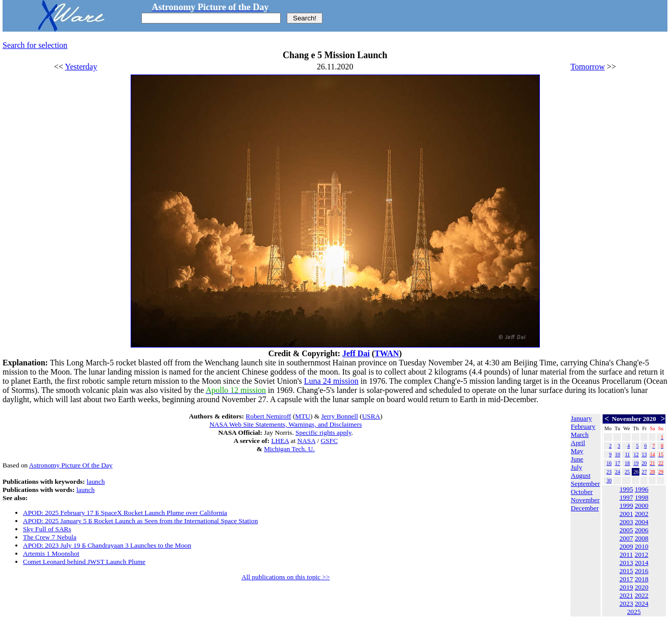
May (577, 451)
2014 (642, 562)
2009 (626, 546)
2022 (642, 595)
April (578, 443)
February (583, 426)
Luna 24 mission (331, 381)
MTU (302, 416)
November (585, 500)
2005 (626, 530)
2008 (642, 538)
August (581, 475)
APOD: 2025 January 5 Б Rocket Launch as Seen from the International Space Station (140, 521)
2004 (642, 522)
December (585, 508)
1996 (642, 489)
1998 (642, 497)
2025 (634, 611)
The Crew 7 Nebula (50, 537)
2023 (626, 603)
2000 (642, 505)
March (580, 434)
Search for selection (35, 45)
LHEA (280, 440)
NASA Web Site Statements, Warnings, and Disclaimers (285, 424)
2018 (642, 579)
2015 (626, 571)
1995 (626, 489)
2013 (626, 562)
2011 (626, 554)
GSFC (328, 440)
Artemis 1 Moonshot (51, 553)
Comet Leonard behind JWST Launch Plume (84, 561)
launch (96, 481)
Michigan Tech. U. (289, 449)
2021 (626, 595)
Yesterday (81, 66)
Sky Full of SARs (47, 529)
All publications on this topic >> (285, 577)
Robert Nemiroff (268, 416)
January (581, 418)
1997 (626, 497)
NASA (306, 440)
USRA (371, 416)
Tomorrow (587, 66)
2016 (642, 571)
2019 (626, 587)
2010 (642, 546)
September (585, 483)
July (576, 467)
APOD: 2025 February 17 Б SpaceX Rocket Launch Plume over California (125, 512)
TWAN (387, 353)
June (577, 459)
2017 (626, 579)
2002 (642, 513)
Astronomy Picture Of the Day (71, 465)
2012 (642, 554)
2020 (642, 587)
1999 (626, 505)
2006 (642, 530)
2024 (642, 603)
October (582, 492)
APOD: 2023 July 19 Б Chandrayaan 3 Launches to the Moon (107, 545)
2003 (626, 522)
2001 (626, 513)
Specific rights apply (323, 432)
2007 (626, 538)
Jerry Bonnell (339, 416)
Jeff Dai (356, 353)
